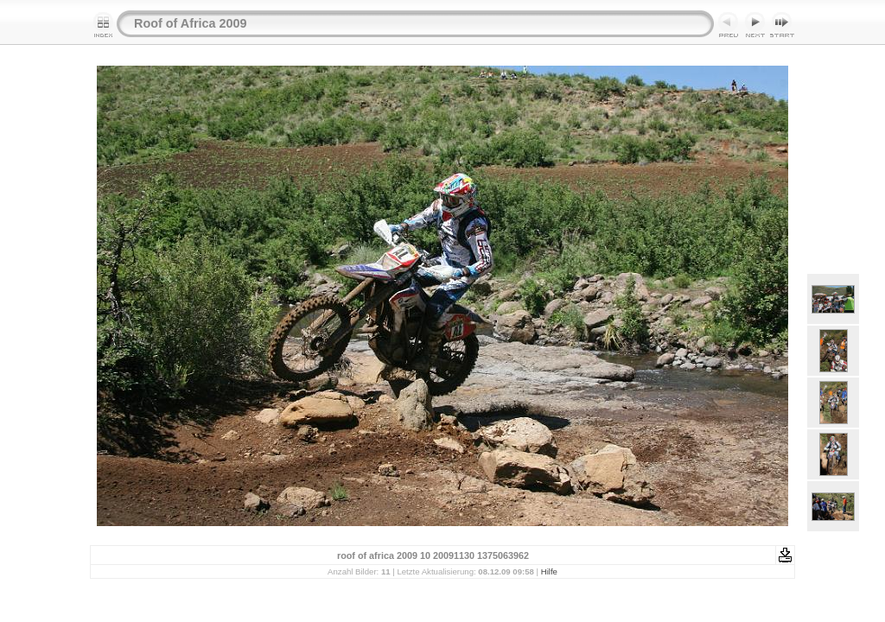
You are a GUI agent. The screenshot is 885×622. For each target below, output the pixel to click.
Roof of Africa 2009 (190, 23)
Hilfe (549, 571)
